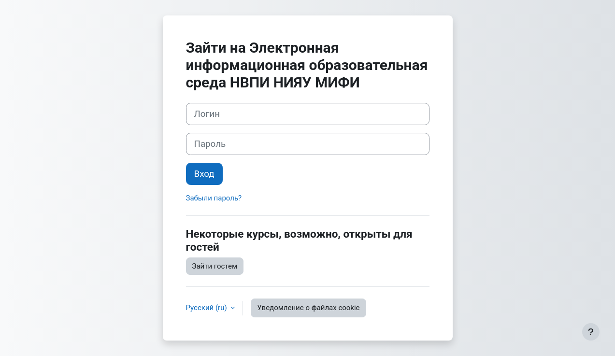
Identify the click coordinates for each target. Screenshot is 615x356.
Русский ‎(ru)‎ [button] (207, 307)
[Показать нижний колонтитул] (591, 332)
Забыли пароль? (214, 198)
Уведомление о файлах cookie (308, 307)
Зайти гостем (215, 266)
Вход (204, 174)
